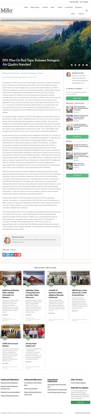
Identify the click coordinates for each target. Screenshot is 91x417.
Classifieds (69, 7)
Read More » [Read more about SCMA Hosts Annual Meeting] (5, 363)
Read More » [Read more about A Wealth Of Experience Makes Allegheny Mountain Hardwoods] (52, 313)
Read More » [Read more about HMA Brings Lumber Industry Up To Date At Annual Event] (75, 310)
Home (26, 7)
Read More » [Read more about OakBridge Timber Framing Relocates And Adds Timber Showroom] (29, 315)
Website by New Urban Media (82, 413)
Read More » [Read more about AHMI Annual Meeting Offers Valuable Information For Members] (5, 315)
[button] (86, 10)
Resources (79, 7)
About (73, 14)
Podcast (45, 7)
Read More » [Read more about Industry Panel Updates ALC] (29, 361)
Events (60, 7)
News (53, 7)
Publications (35, 7)
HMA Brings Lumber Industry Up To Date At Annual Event (79, 292)
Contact (81, 14)
